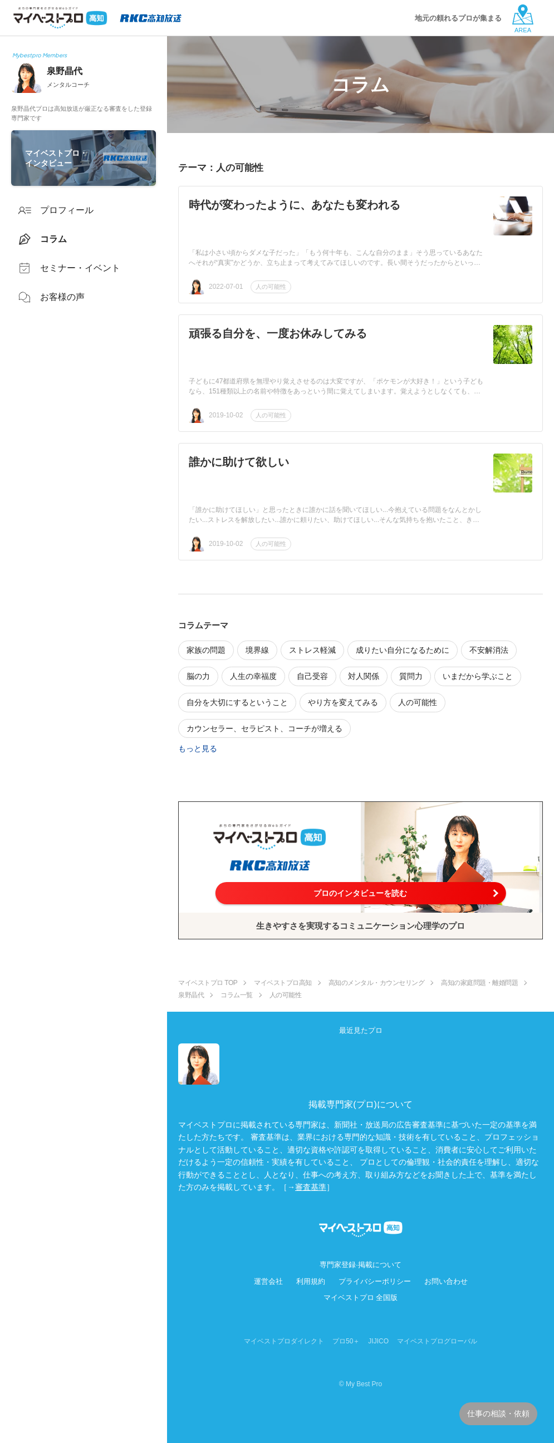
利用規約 (310, 1281)
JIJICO (378, 1341)
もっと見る (197, 748)
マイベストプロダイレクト (284, 1341)
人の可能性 (271, 286)
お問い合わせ (446, 1281)
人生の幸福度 (253, 676)
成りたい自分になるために (402, 650)
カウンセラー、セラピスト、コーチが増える (264, 728)
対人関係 (363, 676)
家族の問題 (206, 650)
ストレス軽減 (312, 650)
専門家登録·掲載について (360, 1264)
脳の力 (198, 676)
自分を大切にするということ (237, 702)
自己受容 (312, 676)
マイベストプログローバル (437, 1341)
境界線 (257, 650)
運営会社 (268, 1281)
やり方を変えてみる (343, 702)
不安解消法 (488, 650)
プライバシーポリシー (375, 1281)
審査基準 (310, 1187)
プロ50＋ (346, 1341)
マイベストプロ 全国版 (360, 1297)
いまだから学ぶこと (478, 676)
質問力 (411, 676)
